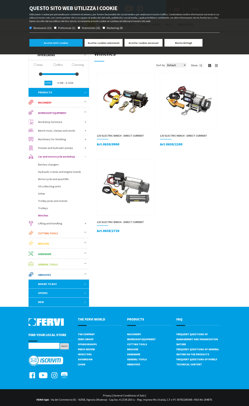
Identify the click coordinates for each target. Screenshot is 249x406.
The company (86, 334)
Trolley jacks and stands (52, 201)
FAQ (179, 319)
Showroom (85, 359)
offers (62, 293)
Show (194, 65)
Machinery (45, 102)
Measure (43, 243)
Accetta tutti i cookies (56, 43)
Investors (85, 354)
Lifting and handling (50, 223)
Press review (86, 349)
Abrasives (44, 274)
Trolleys (43, 208)
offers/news (61, 55)
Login (81, 364)
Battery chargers (48, 164)
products (62, 92)
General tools (48, 264)
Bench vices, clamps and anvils (56, 130)
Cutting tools (48, 233)
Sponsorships (87, 344)
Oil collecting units (49, 186)
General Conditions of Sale (129, 395)
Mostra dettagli (183, 43)
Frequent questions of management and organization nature (197, 339)
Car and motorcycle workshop (56, 156)
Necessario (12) (42, 28)
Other (41, 193)
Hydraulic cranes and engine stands (59, 171)
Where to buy (62, 284)
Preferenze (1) (66, 28)
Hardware (44, 254)
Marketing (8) (115, 28)
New (62, 302)
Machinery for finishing (52, 139)
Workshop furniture (50, 122)
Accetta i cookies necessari (144, 43)
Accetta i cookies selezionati (103, 43)
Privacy (107, 395)
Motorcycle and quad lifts (53, 179)
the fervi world (91, 319)
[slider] (40, 74)
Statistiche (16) (91, 28)
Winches (43, 215)
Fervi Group (86, 339)
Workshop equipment (52, 113)
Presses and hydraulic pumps (55, 148)
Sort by (160, 65)
